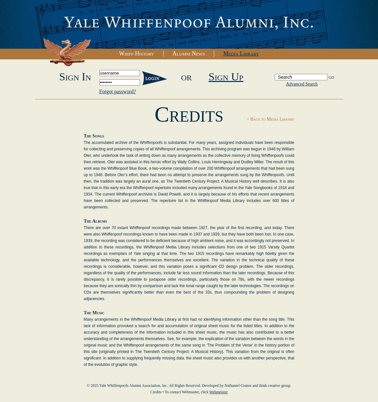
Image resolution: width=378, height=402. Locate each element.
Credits (156, 392)
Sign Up (226, 77)
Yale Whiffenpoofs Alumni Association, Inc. (189, 24)
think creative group (274, 385)
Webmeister (218, 392)
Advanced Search (302, 84)
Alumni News (189, 53)
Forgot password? (117, 91)
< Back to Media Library (270, 119)
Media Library (241, 53)
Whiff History (136, 53)
